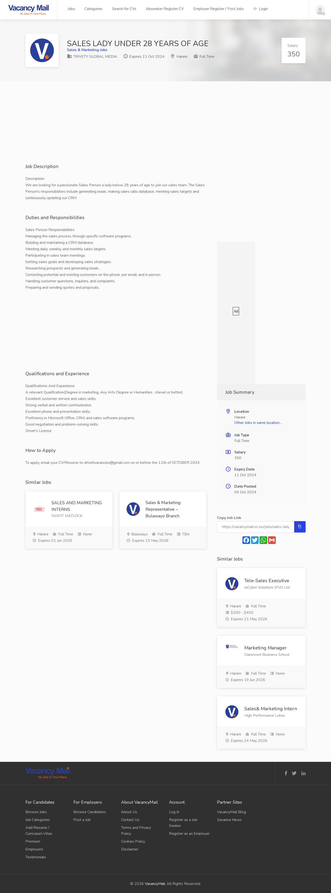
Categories (94, 8)
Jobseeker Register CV (165, 8)
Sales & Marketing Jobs (87, 50)
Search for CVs (124, 8)
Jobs (71, 8)
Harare (182, 56)
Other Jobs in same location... (258, 422)
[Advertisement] (165, 130)
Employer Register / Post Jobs (218, 8)
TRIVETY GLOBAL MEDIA (92, 56)
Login (260, 8)
